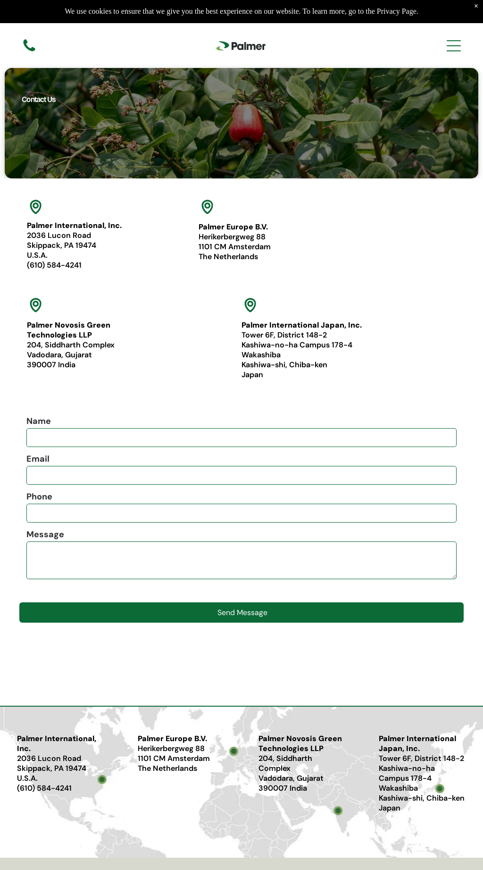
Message (45, 534)
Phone (39, 496)
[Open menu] (454, 45)
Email (38, 459)
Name (38, 421)
